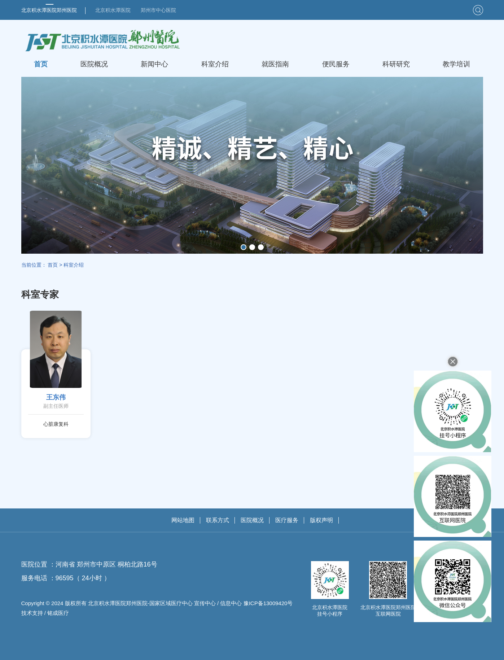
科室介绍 (215, 64)
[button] (243, 247)
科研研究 (396, 64)
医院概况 (94, 64)
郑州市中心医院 (158, 10)
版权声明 (321, 520)
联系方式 (217, 520)
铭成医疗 (58, 613)
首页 (41, 64)
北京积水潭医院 (113, 10)
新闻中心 (154, 64)
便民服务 (336, 64)
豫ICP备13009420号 (268, 603)
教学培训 (456, 64)
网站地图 (182, 520)
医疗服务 (286, 520)
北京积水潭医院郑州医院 (49, 10)
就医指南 (275, 64)
